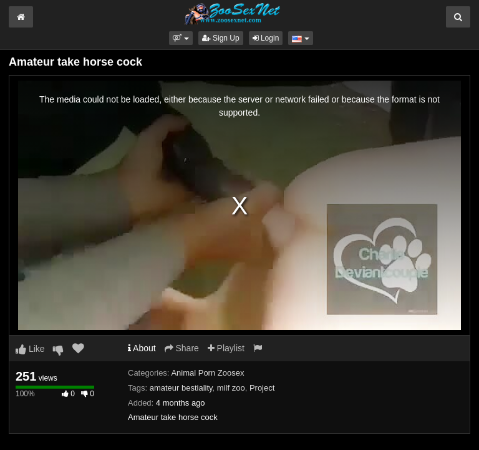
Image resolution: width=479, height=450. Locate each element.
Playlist (226, 348)
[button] (180, 38)
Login (266, 38)
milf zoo (231, 387)
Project (261, 387)
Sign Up (221, 38)
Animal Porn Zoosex (207, 373)
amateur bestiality (181, 387)
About (142, 348)
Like (30, 349)
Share (182, 348)
